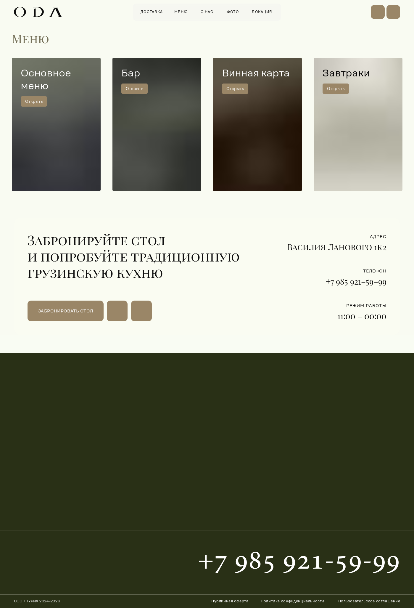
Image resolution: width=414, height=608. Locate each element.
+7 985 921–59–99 (356, 281)
